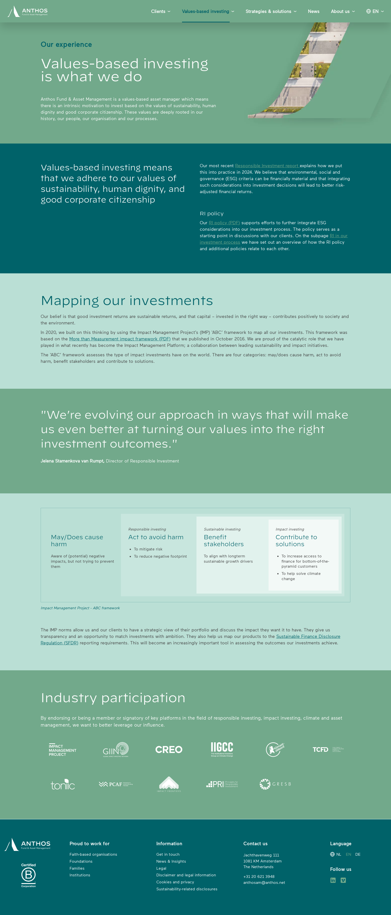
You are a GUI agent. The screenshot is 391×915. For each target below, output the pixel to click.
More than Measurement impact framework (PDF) (120, 338)
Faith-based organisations (93, 854)
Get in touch (168, 854)
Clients (158, 11)
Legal (161, 868)
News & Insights (171, 861)
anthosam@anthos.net (264, 882)
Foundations (81, 861)
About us (340, 11)
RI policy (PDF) (224, 222)
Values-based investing (205, 11)
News (313, 11)
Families (77, 868)
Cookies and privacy (175, 882)
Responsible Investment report (267, 165)
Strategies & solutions (268, 11)
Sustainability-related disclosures (186, 889)
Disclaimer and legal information (186, 875)
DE (358, 854)
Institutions (80, 875)
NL (338, 854)
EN (376, 11)
